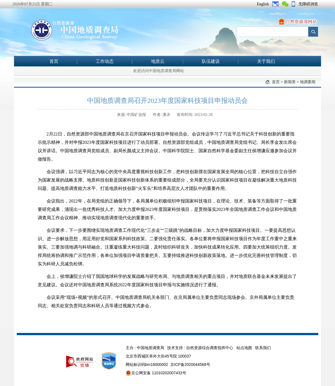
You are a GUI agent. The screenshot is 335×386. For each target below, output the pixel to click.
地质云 (157, 61)
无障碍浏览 (308, 4)
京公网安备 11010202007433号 (156, 373)
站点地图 (244, 348)
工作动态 (105, 61)
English (263, 4)
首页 (53, 61)
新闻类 (290, 82)
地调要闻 (307, 82)
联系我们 (263, 348)
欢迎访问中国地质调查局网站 (158, 71)
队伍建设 (211, 61)
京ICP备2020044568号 (190, 364)
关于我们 (266, 61)
